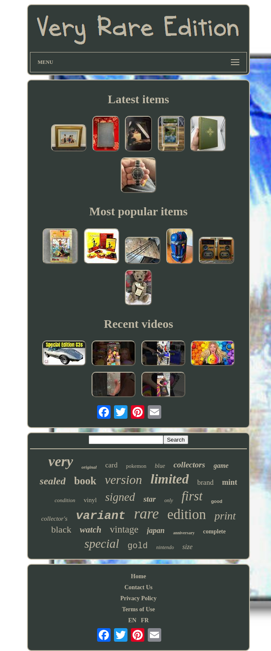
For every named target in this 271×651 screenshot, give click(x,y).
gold (137, 546)
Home (138, 576)
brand (205, 482)
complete (214, 531)
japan (156, 530)
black (61, 529)
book (85, 480)
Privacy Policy (138, 598)
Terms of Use (138, 609)
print (225, 516)
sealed (52, 480)
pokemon (136, 466)
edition (186, 514)
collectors (189, 464)
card (111, 465)
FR (145, 620)
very (61, 461)
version (123, 479)
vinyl (90, 500)
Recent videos (138, 323)
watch (90, 530)
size (187, 546)
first (192, 496)
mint (229, 482)
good (216, 501)
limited (170, 478)
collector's (54, 518)
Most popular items (138, 211)
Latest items (138, 99)
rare (146, 513)
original (89, 467)
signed (120, 497)
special (101, 543)
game (221, 465)
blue (160, 466)
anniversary (184, 532)
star (150, 498)
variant (101, 515)
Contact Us (139, 587)
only (168, 500)
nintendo (165, 547)
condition (64, 500)
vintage (124, 529)
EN (132, 620)
